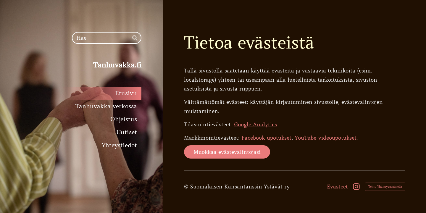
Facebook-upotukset (266, 138)
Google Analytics (255, 124)
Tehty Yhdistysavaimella (385, 186)
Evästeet (337, 186)
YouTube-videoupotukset (325, 138)
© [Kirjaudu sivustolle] (187, 186)
